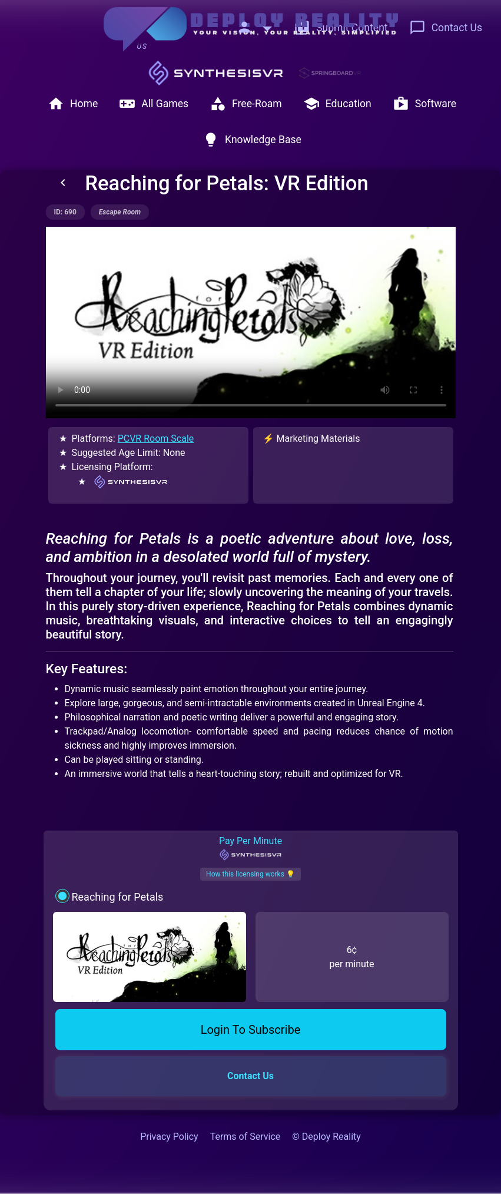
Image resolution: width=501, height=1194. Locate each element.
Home (73, 103)
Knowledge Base (252, 139)
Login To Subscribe (251, 1030)
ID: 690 (65, 212)
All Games (153, 103)
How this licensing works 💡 (250, 874)
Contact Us (445, 27)
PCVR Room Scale (156, 438)
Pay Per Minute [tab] (250, 848)
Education (337, 103)
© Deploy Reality (326, 1136)
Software (424, 103)
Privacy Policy (169, 1136)
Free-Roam (246, 103)
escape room (120, 212)
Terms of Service (245, 1136)
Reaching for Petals (117, 897)
